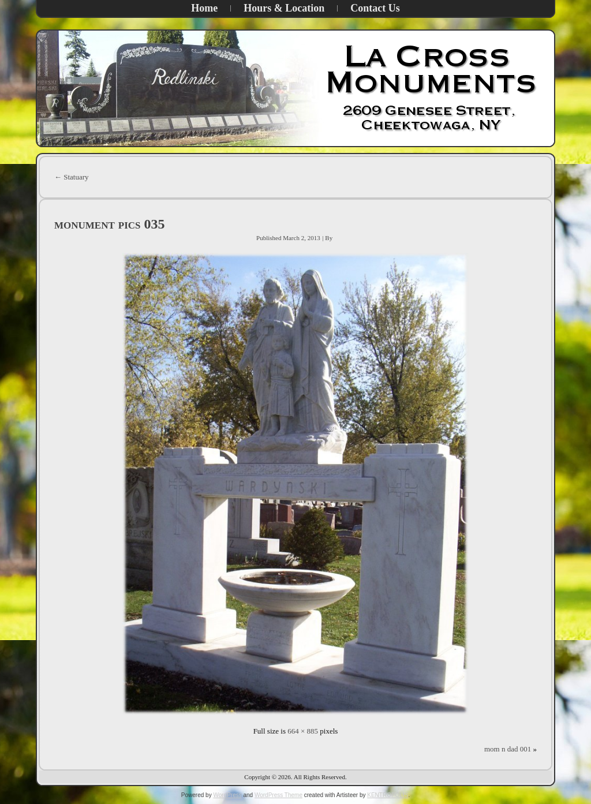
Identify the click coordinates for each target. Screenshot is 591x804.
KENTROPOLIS (387, 795)
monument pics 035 (109, 223)
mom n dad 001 (507, 749)
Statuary (71, 177)
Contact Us (375, 8)
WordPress (227, 795)
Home (204, 8)
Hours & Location (284, 8)
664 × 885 (302, 731)
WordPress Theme (278, 795)
